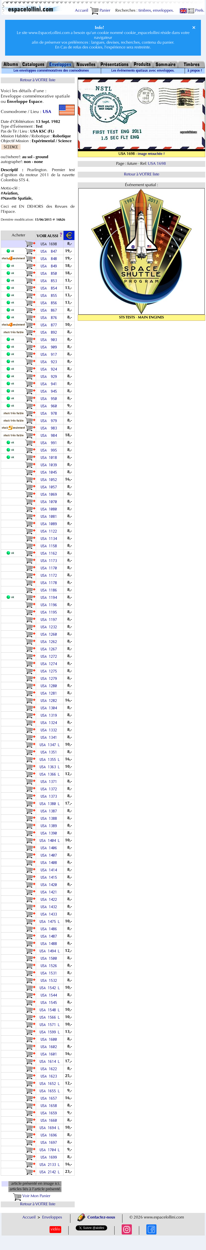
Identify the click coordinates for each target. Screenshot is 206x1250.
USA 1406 (50, 848)
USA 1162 (50, 553)
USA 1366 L (50, 774)
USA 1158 (50, 546)
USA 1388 (50, 818)
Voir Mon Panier (31, 1196)
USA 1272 (50, 656)
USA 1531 (50, 973)
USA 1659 (50, 1113)
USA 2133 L (50, 1164)
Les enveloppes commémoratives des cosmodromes (51, 71)
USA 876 (50, 317)
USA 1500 (50, 958)
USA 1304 (50, 708)
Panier (100, 11)
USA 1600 (50, 1039)
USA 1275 (50, 671)
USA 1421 (50, 892)
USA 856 (50, 303)
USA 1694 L (50, 1128)
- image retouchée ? (150, 154)
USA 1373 (50, 796)
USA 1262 (50, 641)
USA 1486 (50, 929)
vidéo (55, 1229)
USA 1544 (50, 995)
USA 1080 (50, 509)
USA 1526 (50, 966)
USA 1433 (50, 914)
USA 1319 (50, 715)
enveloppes (163, 11)
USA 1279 (50, 678)
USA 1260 (50, 634)
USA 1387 (50, 811)
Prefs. (196, 11)
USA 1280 (50, 686)
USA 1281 (50, 693)
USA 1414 (50, 870)
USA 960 (50, 406)
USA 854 (50, 288)
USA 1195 (50, 612)
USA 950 (50, 398)
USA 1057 (50, 487)
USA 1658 (50, 1105)
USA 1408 (50, 862)
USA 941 (50, 384)
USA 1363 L (50, 767)
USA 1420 (50, 885)
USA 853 (50, 281)
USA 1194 (50, 597)
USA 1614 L (50, 1061)
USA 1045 (50, 472)
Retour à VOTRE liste (37, 80)
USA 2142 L (50, 1172)
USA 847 (50, 251)
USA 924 (50, 369)
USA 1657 (50, 1098)
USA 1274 (50, 664)
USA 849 (50, 266)
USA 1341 (50, 737)
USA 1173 (50, 560)
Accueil (81, 11)
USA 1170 (50, 568)
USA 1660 (50, 1120)
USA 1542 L (50, 988)
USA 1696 (50, 1135)
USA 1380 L (50, 804)
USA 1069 (50, 494)
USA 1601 (50, 1054)
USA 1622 (50, 1069)
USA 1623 (50, 1076)
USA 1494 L (50, 951)
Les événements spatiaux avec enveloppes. (143, 71)
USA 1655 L (50, 1091)
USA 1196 (50, 605)
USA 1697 (50, 1142)
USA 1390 (50, 833)
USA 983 (50, 428)
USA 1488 (50, 943)
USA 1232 (50, 627)
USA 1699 (50, 1157)
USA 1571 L (50, 1024)
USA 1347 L (50, 745)
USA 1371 (50, 781)
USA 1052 (50, 479)
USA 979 (50, 421)
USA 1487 (50, 936)
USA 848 (50, 259)
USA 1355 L (50, 759)
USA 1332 (50, 730)
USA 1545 (50, 1002)
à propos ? (194, 71)
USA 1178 (50, 583)
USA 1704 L (50, 1150)
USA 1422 (50, 899)
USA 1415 (50, 877)
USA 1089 (50, 524)
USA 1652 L (50, 1083)
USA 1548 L (50, 1010)
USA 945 (50, 391)
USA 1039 (50, 465)
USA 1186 (50, 590)
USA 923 (50, 362)
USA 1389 (50, 826)
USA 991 (50, 443)
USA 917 (50, 354)
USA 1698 (157, 164)
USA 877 (50, 325)
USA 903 (50, 340)
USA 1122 (50, 531)
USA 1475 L (50, 921)
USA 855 (50, 295)
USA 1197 (50, 619)
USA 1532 (50, 980)
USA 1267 (50, 649)
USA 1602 (50, 1047)
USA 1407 (50, 855)
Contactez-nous (96, 1217)
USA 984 (50, 435)
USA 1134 (50, 538)
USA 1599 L (50, 1032)
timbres (144, 11)
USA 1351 (50, 752)
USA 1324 (50, 722)
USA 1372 (50, 789)
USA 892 (50, 332)
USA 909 (50, 347)
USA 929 (50, 376)
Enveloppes (52, 1217)
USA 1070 (50, 502)
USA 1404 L (50, 840)
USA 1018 (50, 457)
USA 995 (50, 450)
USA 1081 (50, 516)
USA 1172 (50, 575)
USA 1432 (50, 907)
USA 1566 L (50, 1017)
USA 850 (50, 273)
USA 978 (50, 413)
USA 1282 (50, 700)
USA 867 (50, 310)
